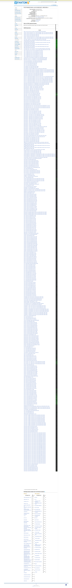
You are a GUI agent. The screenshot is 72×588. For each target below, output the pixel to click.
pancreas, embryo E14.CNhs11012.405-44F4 (30, 322)
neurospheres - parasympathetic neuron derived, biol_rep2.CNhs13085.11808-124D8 (36, 310)
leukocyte (25, 572)
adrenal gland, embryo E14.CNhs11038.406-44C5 (31, 160)
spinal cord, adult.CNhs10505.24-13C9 (29, 353)
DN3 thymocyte (26, 539)
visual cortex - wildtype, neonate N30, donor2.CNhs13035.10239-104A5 (34, 420)
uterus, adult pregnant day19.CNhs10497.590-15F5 (31, 410)
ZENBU (37, 21)
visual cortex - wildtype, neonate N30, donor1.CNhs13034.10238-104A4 (34, 419)
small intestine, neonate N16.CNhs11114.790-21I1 (31, 352)
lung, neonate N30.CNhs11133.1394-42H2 (30, 295)
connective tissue (37, 557)
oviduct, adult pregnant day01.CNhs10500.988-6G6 (31, 320)
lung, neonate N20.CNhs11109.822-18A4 (30, 293)
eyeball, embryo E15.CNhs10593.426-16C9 (30, 196)
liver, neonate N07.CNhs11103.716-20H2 (30, 275)
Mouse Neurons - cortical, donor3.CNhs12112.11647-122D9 (32, 113)
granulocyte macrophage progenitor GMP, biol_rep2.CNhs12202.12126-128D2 (35, 213)
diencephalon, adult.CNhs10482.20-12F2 (30, 187)
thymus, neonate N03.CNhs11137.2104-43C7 (30, 397)
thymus (36, 497)
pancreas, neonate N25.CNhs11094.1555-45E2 (31, 332)
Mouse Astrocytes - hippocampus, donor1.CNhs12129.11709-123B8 (34, 88)
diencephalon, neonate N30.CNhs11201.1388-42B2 (31, 188)
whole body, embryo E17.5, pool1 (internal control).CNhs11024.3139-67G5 (35, 449)
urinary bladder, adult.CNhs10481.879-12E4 (30, 409)
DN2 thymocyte (26, 537)
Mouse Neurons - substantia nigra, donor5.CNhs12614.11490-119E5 (34, 127)
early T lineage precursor (27, 543)
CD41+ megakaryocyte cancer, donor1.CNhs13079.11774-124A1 (33, 50)
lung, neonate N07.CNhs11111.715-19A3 (30, 291)
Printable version (17, 57)
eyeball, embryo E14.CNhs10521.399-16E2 (30, 195)
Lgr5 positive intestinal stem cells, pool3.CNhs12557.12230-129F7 (33, 75)
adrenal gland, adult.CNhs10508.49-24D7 (30, 159)
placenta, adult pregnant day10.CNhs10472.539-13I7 (31, 343)
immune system (37, 538)
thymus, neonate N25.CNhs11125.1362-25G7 (30, 402)
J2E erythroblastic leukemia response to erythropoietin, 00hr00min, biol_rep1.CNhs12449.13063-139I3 (39, 69)
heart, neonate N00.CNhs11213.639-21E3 (30, 224)
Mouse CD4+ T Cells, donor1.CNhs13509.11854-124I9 (32, 94)
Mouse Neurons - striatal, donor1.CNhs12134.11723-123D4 (32, 123)
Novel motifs (16, 45)
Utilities (16, 54)
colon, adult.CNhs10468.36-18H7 (28, 177)
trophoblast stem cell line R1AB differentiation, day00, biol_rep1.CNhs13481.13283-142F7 (37, 407)
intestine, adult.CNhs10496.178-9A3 (29, 235)
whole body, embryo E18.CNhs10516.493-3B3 (30, 466)
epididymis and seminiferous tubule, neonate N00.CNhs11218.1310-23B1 (34, 189)
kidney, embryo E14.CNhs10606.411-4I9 (30, 252)
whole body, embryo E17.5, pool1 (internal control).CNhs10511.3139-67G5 (35, 435)
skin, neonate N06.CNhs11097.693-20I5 (29, 350)
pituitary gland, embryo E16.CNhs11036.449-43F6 (31, 340)
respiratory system (37, 551)
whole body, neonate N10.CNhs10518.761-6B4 (30, 470)
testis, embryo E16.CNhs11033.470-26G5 (30, 380)
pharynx (36, 517)
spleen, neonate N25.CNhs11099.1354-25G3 (30, 360)
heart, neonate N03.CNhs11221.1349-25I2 (30, 225)
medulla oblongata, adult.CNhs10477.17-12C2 (30, 301)
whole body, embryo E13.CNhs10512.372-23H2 (31, 428)
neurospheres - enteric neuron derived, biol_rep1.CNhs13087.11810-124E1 (35, 305)
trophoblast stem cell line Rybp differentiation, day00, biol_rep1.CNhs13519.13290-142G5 (37, 408)
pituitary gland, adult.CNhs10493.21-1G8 (30, 334)
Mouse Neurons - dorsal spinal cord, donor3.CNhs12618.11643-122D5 (34, 115)
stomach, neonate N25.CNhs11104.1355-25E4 (30, 373)
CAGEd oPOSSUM (17, 48)
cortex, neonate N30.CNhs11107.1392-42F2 (30, 186)
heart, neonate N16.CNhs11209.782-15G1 (30, 227)
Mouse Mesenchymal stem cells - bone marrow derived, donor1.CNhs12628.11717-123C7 (37, 105)
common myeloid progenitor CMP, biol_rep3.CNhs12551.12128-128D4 (34, 180)
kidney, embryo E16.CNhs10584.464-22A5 (30, 254)
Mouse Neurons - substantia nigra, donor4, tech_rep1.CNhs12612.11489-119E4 (35, 126)
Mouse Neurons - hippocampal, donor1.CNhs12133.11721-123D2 (33, 116)
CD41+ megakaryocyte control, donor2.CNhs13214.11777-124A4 (33, 55)
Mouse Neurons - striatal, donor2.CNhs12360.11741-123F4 (32, 124)
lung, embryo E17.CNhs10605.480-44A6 (30, 286)
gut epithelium (37, 555)
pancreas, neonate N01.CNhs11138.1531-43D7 (31, 329)
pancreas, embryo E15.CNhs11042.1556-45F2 (30, 323)
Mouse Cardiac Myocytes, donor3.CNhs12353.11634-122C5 (32, 98)
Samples (16, 16)
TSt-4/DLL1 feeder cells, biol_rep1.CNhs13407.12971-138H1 (32, 150)
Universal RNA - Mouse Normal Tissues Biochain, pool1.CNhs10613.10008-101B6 (35, 157)
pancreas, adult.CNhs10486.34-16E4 (29, 321)
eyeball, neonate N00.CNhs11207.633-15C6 (30, 198)
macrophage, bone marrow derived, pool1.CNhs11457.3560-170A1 (33, 296)
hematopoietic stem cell (27, 567)
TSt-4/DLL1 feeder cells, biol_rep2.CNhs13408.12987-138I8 (32, 151)
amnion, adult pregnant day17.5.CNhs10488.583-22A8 (32, 167)
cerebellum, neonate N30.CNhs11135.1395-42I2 (31, 176)
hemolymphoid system (38, 536)
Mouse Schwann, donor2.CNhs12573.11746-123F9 (31, 134)
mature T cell (26, 503)
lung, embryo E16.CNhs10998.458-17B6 (30, 285)
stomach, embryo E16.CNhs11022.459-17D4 (30, 368)
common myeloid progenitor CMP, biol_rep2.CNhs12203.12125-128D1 (34, 179)
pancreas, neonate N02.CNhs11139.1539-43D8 (31, 330)
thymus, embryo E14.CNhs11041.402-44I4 (30, 390)
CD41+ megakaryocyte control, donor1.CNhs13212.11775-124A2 (33, 54)
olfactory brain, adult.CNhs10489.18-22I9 (30, 315)
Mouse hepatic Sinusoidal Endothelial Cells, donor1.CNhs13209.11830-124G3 (35, 135)
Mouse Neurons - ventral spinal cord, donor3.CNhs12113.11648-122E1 (34, 132)
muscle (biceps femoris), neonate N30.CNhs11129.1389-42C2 (33, 304)
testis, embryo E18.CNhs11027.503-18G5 (30, 382)
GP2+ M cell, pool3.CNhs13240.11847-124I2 (30, 65)
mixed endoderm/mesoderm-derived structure (38, 545)
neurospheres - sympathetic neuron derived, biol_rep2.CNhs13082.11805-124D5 (35, 313)
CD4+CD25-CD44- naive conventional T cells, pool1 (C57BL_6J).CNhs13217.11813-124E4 (37, 48)
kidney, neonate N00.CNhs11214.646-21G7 (30, 257)
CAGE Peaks (16, 25)
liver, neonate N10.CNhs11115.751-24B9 (30, 276)
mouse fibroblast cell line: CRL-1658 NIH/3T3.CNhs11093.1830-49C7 (34, 303)
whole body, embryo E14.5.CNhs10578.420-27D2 (31, 429)
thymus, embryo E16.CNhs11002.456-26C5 (30, 392)
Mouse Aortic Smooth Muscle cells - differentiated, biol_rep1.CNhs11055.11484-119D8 (36, 83)
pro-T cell (25, 517)
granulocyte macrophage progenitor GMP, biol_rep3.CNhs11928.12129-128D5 (35, 214)
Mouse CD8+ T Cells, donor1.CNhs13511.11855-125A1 (32, 95)
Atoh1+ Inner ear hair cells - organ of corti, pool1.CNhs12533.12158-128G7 (35, 31)
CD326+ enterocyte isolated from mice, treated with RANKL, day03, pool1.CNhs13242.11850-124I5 (38, 32)
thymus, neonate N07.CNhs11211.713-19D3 (30, 399)
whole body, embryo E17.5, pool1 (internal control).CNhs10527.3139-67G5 (35, 436)
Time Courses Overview (18, 13)
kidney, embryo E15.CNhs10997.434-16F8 (30, 253)
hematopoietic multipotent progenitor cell (27, 570)
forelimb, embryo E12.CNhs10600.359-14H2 (30, 204)
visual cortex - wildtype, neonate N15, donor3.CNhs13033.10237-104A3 (34, 417)
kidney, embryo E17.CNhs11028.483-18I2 (30, 255)
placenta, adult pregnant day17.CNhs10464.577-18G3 (32, 344)
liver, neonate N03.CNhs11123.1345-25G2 (30, 273)
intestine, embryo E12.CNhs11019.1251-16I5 (30, 236)
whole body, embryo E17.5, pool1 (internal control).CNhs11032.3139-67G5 (35, 450)
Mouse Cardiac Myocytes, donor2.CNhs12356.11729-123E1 (32, 97)
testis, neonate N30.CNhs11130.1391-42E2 (30, 388)
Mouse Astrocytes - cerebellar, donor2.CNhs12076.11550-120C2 (33, 87)
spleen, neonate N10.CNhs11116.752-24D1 (30, 358)
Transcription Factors (17, 10)
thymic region (37, 507)
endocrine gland (37, 559)
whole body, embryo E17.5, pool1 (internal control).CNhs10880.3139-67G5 (35, 447)
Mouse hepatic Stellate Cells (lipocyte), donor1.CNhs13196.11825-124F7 (34, 136)
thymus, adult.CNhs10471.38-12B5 (29, 389)
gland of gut (37, 519)
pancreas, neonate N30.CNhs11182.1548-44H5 (31, 333)
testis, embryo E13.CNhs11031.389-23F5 (30, 378)
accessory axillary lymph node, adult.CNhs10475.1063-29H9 (32, 158)
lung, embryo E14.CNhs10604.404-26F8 (29, 283)
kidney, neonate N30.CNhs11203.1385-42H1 (30, 262)
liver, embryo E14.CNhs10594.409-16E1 (29, 266)
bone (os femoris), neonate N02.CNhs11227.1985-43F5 (32, 170)
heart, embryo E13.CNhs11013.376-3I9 (29, 217)
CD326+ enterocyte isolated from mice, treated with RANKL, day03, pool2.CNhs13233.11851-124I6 (38, 33)
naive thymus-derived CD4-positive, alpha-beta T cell (27, 530)
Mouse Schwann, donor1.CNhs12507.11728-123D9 (31, 133)
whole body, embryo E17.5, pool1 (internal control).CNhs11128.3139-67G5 (35, 457)
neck (35, 499)
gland (36, 563)
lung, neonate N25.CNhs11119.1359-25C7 (30, 294)
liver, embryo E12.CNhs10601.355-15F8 (29, 264)
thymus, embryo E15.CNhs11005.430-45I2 (30, 391)
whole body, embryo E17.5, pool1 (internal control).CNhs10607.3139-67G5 (35, 438)
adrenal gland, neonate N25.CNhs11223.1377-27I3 (31, 166)
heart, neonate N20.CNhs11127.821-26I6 (30, 228)
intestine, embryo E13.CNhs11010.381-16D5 (30, 237)
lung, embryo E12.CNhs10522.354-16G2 (30, 282)
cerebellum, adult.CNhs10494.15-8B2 (29, 175)
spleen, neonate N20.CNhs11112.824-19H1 (30, 359)
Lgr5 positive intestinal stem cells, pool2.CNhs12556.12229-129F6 (33, 74)
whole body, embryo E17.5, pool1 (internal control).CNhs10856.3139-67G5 (35, 446)
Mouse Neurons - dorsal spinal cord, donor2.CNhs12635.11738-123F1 (34, 114)
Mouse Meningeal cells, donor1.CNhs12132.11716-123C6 (32, 103)
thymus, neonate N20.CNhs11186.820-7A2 (30, 401)
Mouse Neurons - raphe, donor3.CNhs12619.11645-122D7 (32, 122)
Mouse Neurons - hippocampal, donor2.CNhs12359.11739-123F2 (33, 117)
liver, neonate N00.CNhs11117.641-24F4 (30, 272)
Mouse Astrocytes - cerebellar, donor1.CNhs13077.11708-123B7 (33, 86)
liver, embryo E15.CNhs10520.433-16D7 (30, 267)
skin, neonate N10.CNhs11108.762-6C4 (29, 351)
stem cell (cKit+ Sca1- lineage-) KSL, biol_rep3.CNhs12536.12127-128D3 (34, 363)
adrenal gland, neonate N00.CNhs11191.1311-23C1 (31, 165)
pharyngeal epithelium (38, 505)
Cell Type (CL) (17, 41)
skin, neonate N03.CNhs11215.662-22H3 (30, 349)
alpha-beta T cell (26, 499)
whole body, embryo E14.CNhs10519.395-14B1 (31, 430)
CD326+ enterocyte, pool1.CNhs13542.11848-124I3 (31, 34)
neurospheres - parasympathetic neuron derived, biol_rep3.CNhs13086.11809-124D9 (36, 311)
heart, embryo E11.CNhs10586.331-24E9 (30, 215)
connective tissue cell (27, 576)
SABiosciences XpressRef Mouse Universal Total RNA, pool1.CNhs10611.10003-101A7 (36, 142)
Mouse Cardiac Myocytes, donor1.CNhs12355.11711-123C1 (32, 96)
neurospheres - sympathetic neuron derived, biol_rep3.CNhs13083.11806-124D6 (35, 314)
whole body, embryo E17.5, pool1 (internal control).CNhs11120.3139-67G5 (35, 456)
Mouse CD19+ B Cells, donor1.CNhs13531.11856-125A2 (32, 93)
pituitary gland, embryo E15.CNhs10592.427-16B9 (31, 339)
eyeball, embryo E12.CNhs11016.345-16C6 (30, 194)
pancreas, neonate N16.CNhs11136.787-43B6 (30, 331)
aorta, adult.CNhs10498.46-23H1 (28, 168)
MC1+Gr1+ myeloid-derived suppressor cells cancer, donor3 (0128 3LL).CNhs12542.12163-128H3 (38, 78)
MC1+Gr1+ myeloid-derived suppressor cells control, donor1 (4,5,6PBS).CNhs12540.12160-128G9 (38, 79)
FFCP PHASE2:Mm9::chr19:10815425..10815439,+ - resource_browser (21, 2)
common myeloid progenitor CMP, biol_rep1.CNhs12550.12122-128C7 (34, 178)
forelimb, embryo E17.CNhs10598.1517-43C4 (30, 208)
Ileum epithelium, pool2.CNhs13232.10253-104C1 (31, 67)
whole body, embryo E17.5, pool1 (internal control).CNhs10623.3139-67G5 (35, 439)
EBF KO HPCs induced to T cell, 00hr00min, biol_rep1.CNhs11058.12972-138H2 (35, 58)
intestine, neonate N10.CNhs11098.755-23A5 (30, 247)
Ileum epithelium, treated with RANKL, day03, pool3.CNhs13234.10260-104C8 (35, 68)
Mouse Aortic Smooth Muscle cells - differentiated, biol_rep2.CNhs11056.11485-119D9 (36, 84)
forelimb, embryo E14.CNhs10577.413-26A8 (30, 206)
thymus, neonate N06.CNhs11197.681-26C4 (30, 398)
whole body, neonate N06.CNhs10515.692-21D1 (31, 469)
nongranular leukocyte (27, 574)
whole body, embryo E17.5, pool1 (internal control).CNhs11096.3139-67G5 (35, 455)
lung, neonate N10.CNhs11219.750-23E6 (30, 292)
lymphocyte (25, 511)
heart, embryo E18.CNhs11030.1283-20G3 (30, 223)
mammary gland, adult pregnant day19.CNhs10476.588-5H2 (33, 300)
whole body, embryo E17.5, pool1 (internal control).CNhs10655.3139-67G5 (35, 441)
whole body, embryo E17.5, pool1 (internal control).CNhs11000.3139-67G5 (35, 448)
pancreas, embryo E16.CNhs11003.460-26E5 (30, 324)
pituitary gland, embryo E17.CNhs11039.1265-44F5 (31, 341)
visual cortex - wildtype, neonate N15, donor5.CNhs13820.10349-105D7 (34, 418)
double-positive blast (27, 549)
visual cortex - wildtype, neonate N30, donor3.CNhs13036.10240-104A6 (34, 421)
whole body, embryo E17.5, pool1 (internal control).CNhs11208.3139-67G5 (35, 459)
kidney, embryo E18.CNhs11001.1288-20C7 (30, 256)
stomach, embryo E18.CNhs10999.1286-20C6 (30, 370)
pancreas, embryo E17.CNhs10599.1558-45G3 (30, 325)
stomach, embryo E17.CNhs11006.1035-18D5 (30, 369)
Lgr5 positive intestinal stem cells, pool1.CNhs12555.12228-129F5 (33, 73)
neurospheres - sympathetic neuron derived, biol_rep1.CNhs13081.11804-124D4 (35, 312)
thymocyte (25, 519)
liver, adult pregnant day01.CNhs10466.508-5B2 (31, 263)
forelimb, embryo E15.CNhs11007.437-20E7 (30, 207)
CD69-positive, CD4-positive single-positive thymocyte (27, 554)
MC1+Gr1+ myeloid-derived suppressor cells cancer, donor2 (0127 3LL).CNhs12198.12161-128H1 (38, 77)
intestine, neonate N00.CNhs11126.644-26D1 (30, 243)
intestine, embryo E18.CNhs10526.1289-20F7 (30, 242)
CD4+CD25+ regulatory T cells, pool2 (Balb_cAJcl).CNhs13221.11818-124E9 (35, 39)
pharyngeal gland (37, 509)
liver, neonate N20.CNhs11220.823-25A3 (30, 277)
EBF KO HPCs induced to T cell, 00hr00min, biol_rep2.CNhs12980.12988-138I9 (35, 59)
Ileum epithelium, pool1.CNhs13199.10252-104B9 (31, 66)
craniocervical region (38, 547)
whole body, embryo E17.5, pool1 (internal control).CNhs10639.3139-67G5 (35, 440)
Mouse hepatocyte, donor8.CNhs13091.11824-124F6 (31, 141)
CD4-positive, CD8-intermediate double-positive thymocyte (27, 557)
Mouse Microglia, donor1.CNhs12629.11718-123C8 (31, 108)
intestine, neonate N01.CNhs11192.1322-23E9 (30, 244)
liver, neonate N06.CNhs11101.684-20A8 (30, 274)
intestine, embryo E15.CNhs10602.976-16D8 (30, 238)
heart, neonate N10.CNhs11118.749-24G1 (30, 226)
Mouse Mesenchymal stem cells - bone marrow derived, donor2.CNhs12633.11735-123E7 (37, 106)
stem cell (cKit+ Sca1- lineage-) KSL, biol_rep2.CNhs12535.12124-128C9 (34, 362)
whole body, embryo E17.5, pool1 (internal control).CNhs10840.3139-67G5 (35, 445)
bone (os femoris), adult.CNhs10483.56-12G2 (30, 169)
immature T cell (26, 501)
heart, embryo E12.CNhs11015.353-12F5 (30, 216)
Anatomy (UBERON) (17, 44)
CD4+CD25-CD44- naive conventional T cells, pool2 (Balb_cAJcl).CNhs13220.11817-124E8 (37, 49)
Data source (16, 51)
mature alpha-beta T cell (27, 497)
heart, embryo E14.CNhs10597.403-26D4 (30, 218)
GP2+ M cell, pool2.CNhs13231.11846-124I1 (30, 64)
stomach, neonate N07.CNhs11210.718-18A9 (30, 372)
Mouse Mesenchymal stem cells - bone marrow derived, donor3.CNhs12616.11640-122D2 (37, 107)
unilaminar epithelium (38, 565)
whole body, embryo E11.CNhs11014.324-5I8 (30, 426)
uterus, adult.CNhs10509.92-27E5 (29, 411)
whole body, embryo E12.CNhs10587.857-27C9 (31, 427)
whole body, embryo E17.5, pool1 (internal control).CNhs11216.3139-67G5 (35, 460)
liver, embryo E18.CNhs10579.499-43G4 (30, 271)
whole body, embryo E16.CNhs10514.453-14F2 (31, 431)
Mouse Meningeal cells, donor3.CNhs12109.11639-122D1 (32, 104)
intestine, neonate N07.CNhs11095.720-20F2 (30, 246)
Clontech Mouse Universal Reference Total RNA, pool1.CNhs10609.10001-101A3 (35, 57)
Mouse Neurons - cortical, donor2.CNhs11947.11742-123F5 (32, 112)
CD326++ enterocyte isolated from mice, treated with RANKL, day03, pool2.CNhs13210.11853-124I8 (38, 38)
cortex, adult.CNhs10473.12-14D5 (29, 185)
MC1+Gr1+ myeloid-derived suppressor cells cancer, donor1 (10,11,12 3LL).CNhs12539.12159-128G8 (39, 76)
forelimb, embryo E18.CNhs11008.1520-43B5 (30, 209)
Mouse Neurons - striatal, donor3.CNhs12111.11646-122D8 (32, 125)
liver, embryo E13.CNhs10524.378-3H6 (29, 265)
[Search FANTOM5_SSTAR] (47, 2)
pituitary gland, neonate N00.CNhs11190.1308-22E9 (31, 342)
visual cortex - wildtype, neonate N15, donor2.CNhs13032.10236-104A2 (34, 416)
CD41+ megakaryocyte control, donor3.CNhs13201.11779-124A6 (33, 56)
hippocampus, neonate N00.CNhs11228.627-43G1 (31, 233)
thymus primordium (38, 513)
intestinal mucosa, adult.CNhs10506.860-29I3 (30, 234)
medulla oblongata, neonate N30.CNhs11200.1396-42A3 (32, 302)
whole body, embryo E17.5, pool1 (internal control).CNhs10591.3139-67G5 (35, 437)
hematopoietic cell (26, 563)
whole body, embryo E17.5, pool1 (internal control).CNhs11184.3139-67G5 (35, 458)
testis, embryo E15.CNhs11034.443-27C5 (30, 379)
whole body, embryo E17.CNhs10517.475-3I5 (30, 465)
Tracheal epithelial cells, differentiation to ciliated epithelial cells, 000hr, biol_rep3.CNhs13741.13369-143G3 (39, 156)
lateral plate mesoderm (38, 561)
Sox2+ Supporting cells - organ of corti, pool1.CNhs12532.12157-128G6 (34, 149)
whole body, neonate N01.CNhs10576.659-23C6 (31, 468)
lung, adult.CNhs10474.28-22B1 (28, 281)
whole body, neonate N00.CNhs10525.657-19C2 (31, 467)
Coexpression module (18, 19)
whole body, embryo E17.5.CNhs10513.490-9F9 (31, 464)
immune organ (37, 532)
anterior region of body (38, 553)
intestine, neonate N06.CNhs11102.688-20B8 (30, 245)
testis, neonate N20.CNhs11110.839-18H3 (30, 387)
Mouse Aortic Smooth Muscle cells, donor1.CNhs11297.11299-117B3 (34, 85)
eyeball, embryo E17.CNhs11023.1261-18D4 (30, 197)
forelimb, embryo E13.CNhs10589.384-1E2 (30, 205)
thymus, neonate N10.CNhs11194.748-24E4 (30, 400)
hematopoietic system (38, 540)
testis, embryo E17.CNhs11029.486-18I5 (30, 381)
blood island (37, 542)
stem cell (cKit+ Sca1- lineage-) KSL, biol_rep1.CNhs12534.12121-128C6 (34, 361)
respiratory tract (37, 549)
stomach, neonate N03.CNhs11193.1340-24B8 (30, 371)
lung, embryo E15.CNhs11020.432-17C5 (30, 284)
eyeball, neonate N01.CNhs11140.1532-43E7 (30, 199)
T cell (24, 515)
